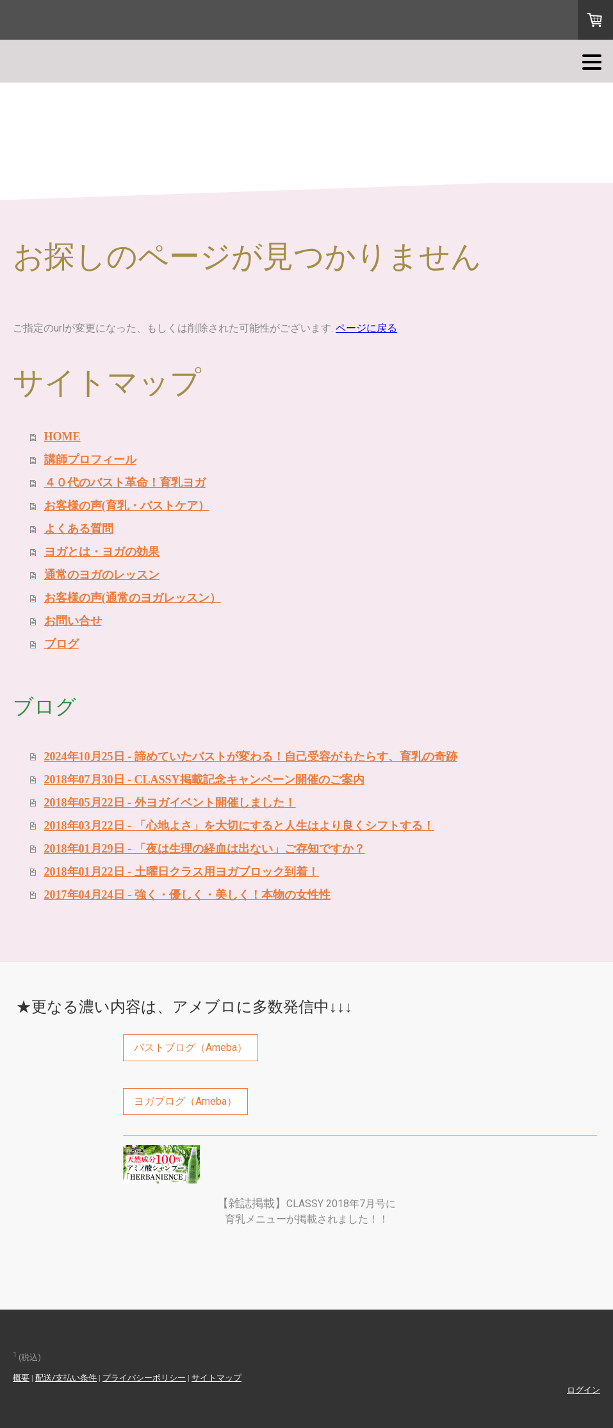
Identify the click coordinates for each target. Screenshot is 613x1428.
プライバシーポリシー (144, 1378)
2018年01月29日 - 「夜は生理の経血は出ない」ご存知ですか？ (204, 848)
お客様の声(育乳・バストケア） (126, 505)
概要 (21, 1378)
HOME (62, 436)
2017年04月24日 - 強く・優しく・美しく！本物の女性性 (187, 894)
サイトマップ (216, 1378)
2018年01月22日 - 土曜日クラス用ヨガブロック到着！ (181, 871)
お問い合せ (73, 620)
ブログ (61, 644)
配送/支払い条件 (66, 1378)
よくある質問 (78, 528)
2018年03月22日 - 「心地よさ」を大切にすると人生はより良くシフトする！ (239, 825)
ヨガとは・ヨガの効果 (101, 551)
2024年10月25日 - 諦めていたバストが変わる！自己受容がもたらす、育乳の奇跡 (250, 756)
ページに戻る (366, 328)
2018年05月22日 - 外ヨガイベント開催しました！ (170, 802)
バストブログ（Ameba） (190, 1047)
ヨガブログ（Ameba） (185, 1101)
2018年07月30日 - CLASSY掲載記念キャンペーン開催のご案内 (204, 779)
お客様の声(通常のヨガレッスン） (132, 597)
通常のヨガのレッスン (101, 574)
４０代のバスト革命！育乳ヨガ (125, 482)
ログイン (583, 1390)
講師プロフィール (90, 459)
